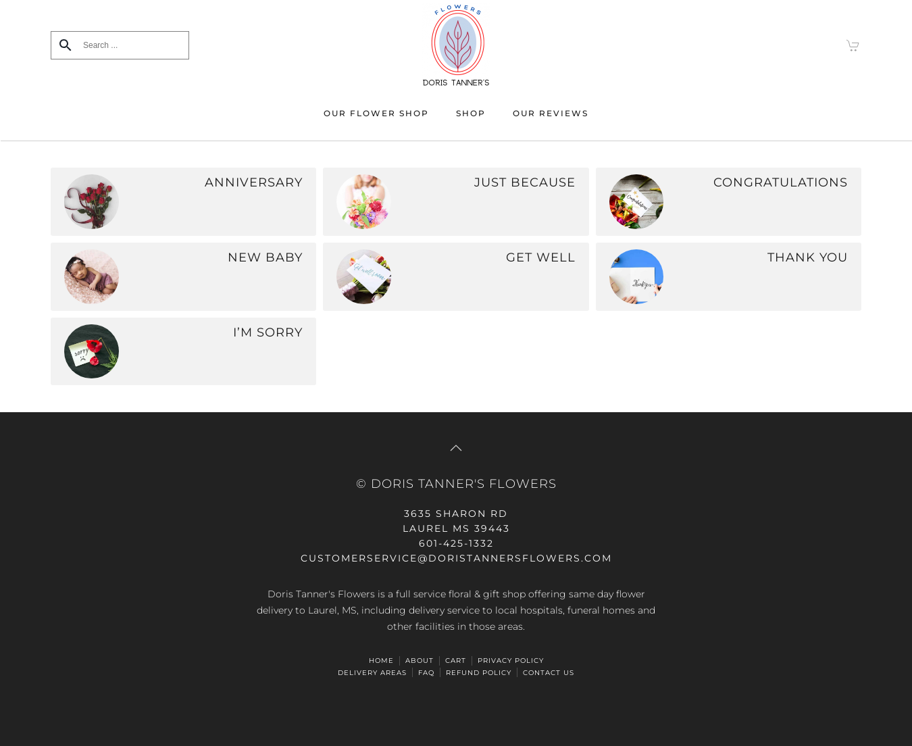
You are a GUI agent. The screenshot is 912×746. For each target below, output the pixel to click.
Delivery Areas (372, 672)
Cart (455, 660)
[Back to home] (456, 44)
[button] (456, 448)
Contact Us (548, 672)
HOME (381, 660)
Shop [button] (471, 113)
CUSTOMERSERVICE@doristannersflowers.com (456, 558)
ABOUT (419, 660)
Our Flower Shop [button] (376, 113)
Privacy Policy (511, 660)
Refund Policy (478, 672)
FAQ (426, 672)
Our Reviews (550, 113)
